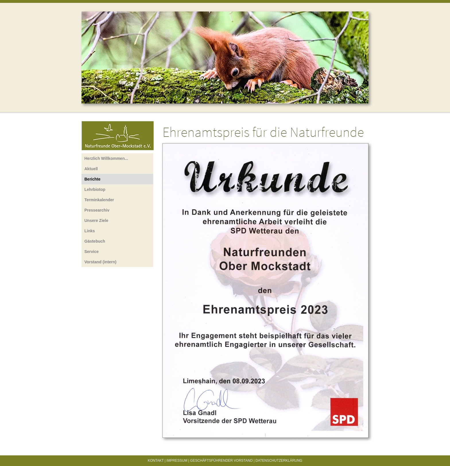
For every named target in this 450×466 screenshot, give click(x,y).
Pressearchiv (96, 210)
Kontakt (156, 461)
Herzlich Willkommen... (106, 158)
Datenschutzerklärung (278, 461)
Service (91, 251)
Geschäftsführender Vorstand (221, 461)
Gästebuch (94, 241)
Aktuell (91, 168)
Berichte (92, 179)
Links (89, 231)
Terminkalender (99, 199)
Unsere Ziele (96, 220)
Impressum (176, 461)
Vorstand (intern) (100, 262)
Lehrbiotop (94, 189)
